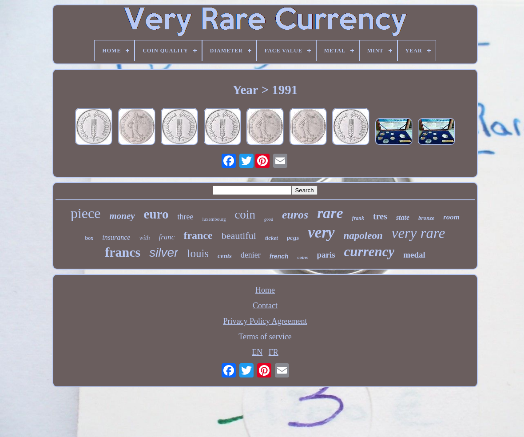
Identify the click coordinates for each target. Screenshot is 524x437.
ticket (271, 237)
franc (167, 237)
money (122, 216)
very (321, 232)
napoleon (363, 235)
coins (303, 257)
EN (257, 352)
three (185, 216)
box (89, 238)
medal (414, 254)
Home (265, 290)
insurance (116, 237)
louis (198, 253)
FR (273, 352)
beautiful (239, 235)
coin (244, 214)
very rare (418, 233)
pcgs (293, 237)
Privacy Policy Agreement (265, 321)
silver (163, 252)
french (279, 256)
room (451, 217)
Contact (265, 305)
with (144, 237)
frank (358, 218)
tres (380, 216)
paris (326, 254)
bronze (426, 218)
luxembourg (214, 219)
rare (330, 213)
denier (251, 254)
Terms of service (265, 336)
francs (122, 252)
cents (225, 255)
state (402, 217)
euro (156, 214)
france (197, 235)
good (268, 219)
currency (369, 251)
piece (86, 213)
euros (295, 214)
